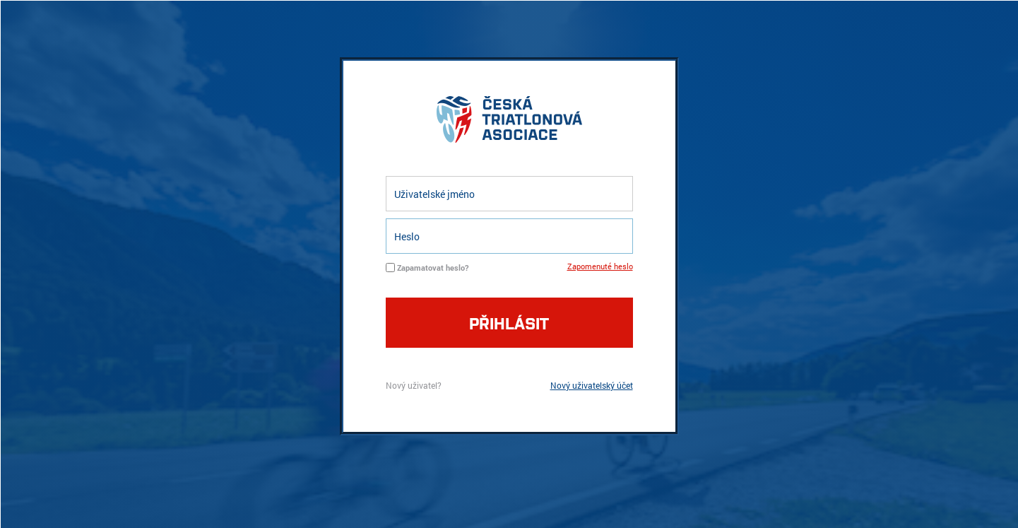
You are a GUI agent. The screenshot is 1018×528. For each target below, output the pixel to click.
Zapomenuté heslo (600, 266)
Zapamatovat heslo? (432, 267)
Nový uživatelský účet (591, 385)
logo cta (509, 123)
